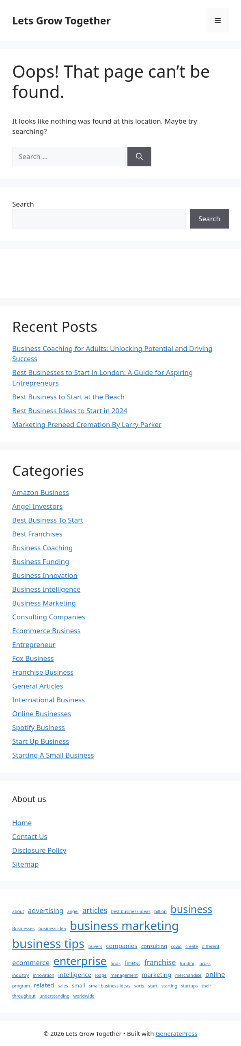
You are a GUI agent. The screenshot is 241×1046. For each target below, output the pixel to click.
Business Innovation (44, 575)
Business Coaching (42, 547)
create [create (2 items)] (191, 946)
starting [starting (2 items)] (169, 986)
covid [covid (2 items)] (176, 946)
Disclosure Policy (39, 850)
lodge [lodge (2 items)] (100, 975)
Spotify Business (38, 727)
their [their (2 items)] (206, 986)
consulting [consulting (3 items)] (154, 946)
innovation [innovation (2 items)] (43, 975)
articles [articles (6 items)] (94, 910)
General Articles (37, 686)
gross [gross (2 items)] (205, 963)
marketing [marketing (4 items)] (156, 974)
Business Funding (40, 561)
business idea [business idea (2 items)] (52, 928)
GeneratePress (176, 1033)
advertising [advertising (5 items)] (46, 910)
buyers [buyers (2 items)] (95, 946)
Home (22, 822)
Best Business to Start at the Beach (68, 396)
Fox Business (33, 658)
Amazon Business (40, 492)
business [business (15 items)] (191, 909)
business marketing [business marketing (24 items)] (124, 925)
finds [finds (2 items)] (115, 963)
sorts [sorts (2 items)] (139, 986)
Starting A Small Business (53, 755)
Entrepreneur (34, 644)
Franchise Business (42, 672)
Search (23, 204)
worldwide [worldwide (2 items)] (84, 996)
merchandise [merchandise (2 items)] (188, 975)
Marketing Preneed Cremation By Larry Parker (86, 424)
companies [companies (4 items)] (121, 945)
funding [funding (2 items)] (188, 963)
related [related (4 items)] (44, 985)
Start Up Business (40, 741)
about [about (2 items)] (18, 911)
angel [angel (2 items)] (73, 911)
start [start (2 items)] (152, 986)
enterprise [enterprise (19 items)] (79, 960)
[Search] (139, 156)
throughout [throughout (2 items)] (24, 996)
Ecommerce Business (46, 630)
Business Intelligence (46, 589)
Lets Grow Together (61, 20)
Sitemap (25, 864)
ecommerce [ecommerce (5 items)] (30, 962)
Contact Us (29, 836)
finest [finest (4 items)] (132, 963)
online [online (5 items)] (215, 974)
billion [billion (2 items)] (160, 911)
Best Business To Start (47, 520)
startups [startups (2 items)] (189, 986)
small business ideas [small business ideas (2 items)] (109, 986)
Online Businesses (41, 713)
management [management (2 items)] (124, 975)
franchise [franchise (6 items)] (160, 962)
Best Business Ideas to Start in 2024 (69, 410)
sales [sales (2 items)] (63, 986)
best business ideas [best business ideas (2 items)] (131, 911)
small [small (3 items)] (78, 985)
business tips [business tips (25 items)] (48, 943)
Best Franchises (37, 533)
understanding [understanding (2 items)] (54, 996)
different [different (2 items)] (210, 946)
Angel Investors (37, 506)
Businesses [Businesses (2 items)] (23, 928)
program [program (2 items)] (21, 986)
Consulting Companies (48, 616)
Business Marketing (44, 603)
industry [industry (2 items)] (20, 975)
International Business (48, 699)
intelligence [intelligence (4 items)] (74, 974)
